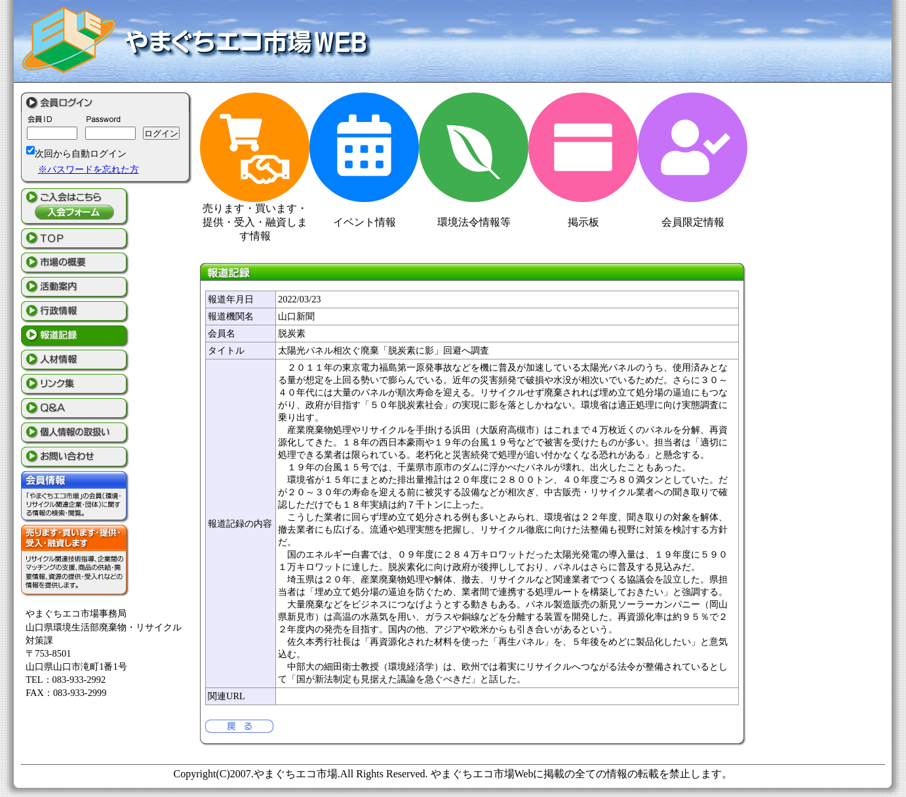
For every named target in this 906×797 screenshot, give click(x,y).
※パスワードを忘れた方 (88, 169)
